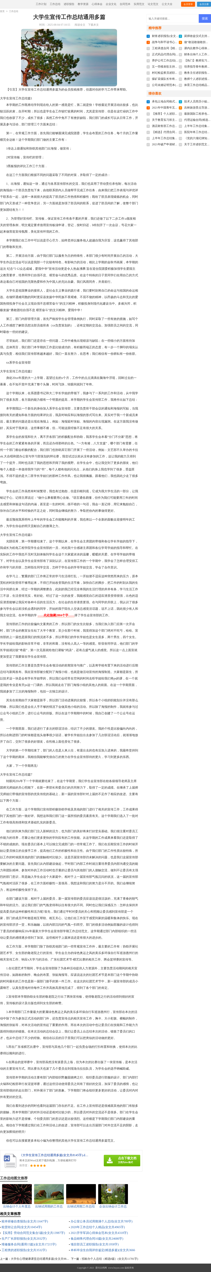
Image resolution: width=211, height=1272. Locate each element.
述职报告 (69, 4)
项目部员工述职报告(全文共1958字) (95, 1244)
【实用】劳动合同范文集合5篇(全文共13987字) (33, 1232)
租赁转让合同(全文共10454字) (22, 1227)
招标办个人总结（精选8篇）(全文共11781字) (110, 1258)
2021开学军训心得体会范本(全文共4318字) (99, 1232)
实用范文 (139, 4)
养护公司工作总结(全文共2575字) (173, 60)
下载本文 (93, 24)
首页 (2, 11)
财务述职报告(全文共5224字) (170, 36)
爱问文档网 (101, 1267)
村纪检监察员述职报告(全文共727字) (175, 72)
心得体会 (97, 4)
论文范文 (153, 4)
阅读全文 (80, 24)
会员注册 (204, 4)
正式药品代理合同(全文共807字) (172, 54)
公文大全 (167, 4)
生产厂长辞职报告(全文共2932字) (24, 1238)
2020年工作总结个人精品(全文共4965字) (98, 1227)
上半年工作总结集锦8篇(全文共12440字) (177, 138)
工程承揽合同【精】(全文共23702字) (175, 48)
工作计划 (41, 4)
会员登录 (188, 4)
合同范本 (125, 4)
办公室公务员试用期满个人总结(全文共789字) (102, 1221)
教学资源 (83, 4)
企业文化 (111, 4)
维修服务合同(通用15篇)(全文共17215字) (29, 1244)
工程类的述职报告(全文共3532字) (24, 1250)
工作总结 (55, 4)
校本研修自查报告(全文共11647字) (25, 1221)
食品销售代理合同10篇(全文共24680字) (97, 1238)
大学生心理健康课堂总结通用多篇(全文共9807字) (42, 1258)
